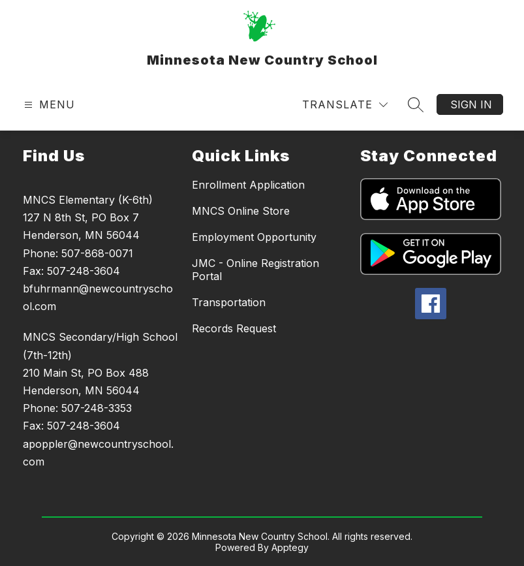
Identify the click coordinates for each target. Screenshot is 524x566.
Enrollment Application (248, 184)
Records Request (234, 328)
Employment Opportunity (254, 237)
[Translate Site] (345, 105)
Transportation (229, 302)
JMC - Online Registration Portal (255, 270)
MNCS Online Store (241, 210)
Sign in (471, 104)
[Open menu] (48, 105)
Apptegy (290, 547)
